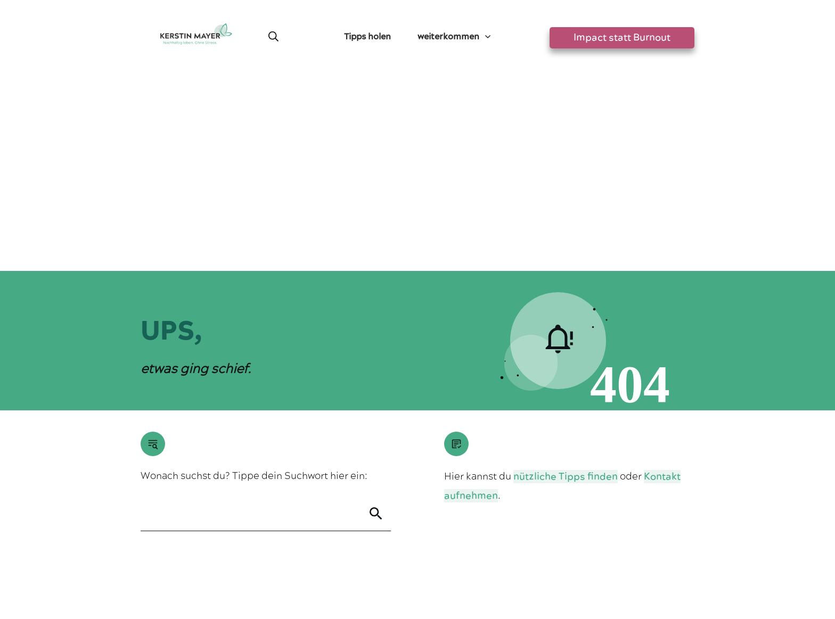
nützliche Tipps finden (565, 281)
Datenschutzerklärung (440, 568)
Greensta (240, 539)
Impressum (374, 568)
